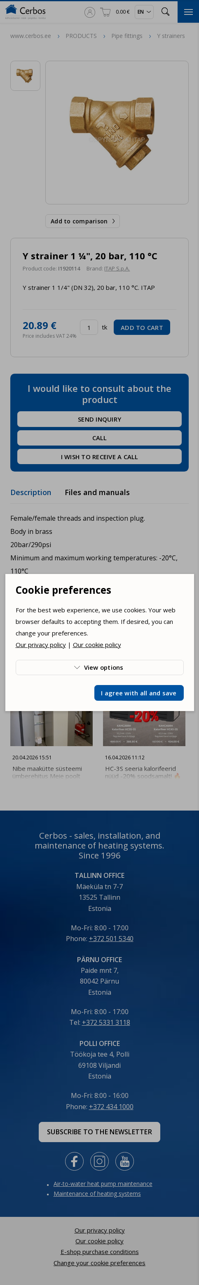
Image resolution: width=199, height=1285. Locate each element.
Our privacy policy (41, 644)
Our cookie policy (97, 644)
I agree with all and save (138, 693)
